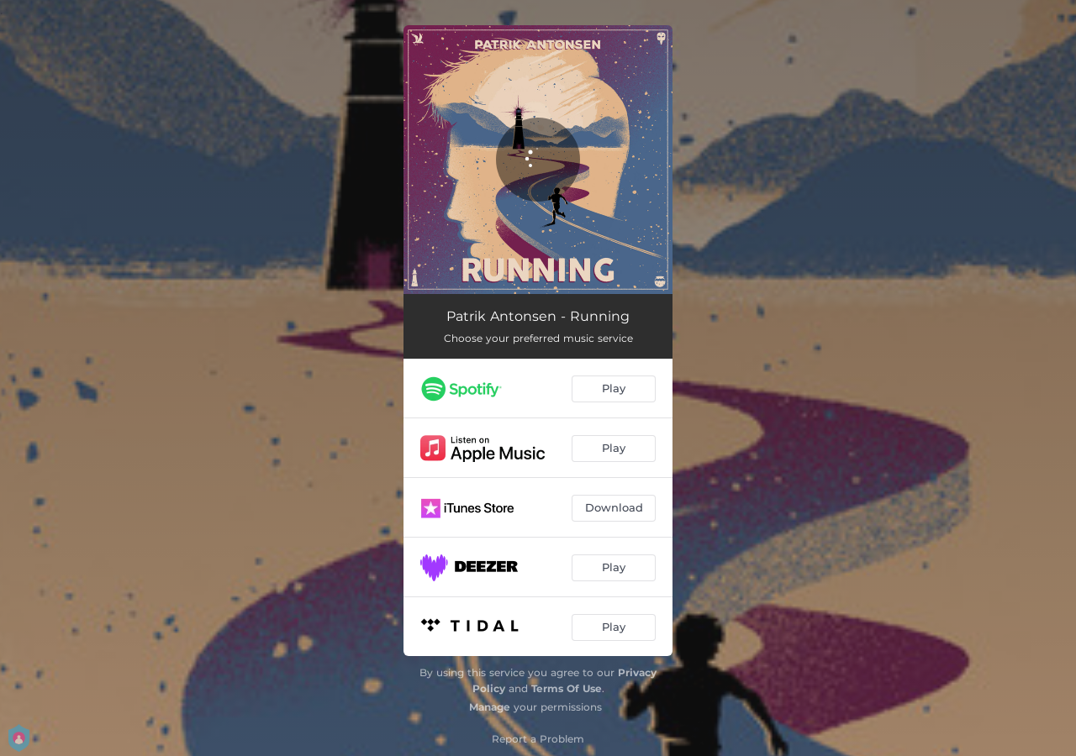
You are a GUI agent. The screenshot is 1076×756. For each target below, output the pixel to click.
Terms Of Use (566, 688)
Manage (489, 707)
